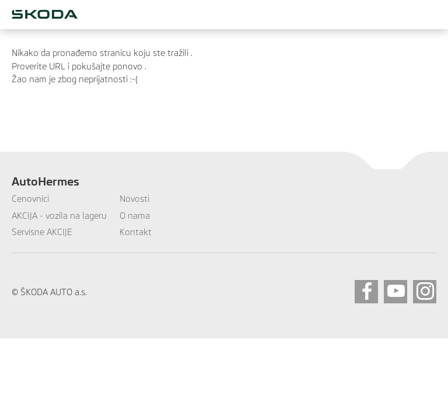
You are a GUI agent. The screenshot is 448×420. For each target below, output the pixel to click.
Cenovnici (30, 198)
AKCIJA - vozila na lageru (59, 215)
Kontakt (136, 231)
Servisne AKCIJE (42, 231)
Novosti (134, 198)
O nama (135, 215)
